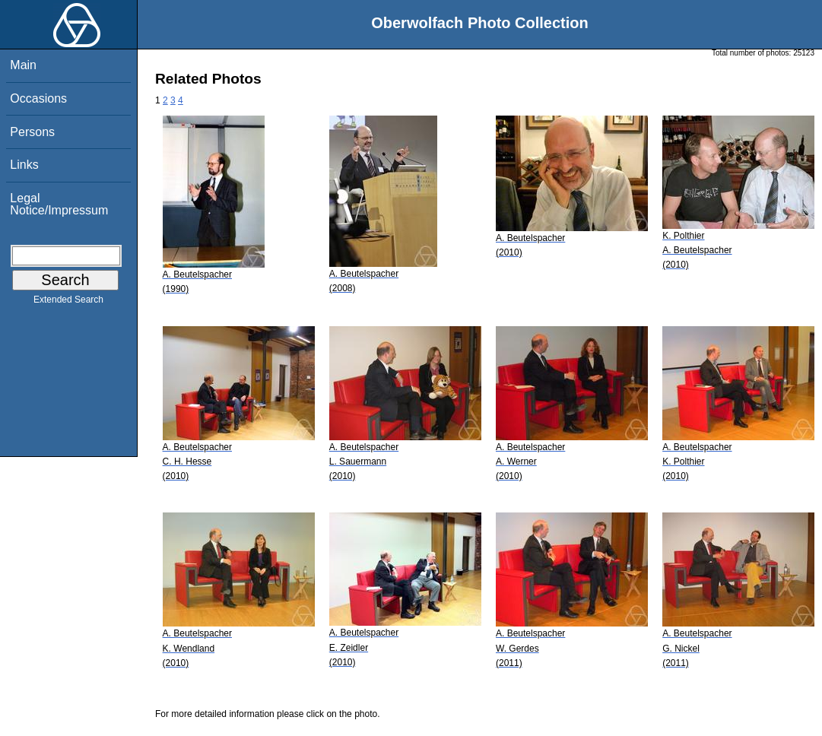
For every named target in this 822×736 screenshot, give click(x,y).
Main (23, 65)
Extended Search (68, 302)
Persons (32, 131)
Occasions (38, 98)
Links (24, 164)
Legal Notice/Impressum (59, 204)
